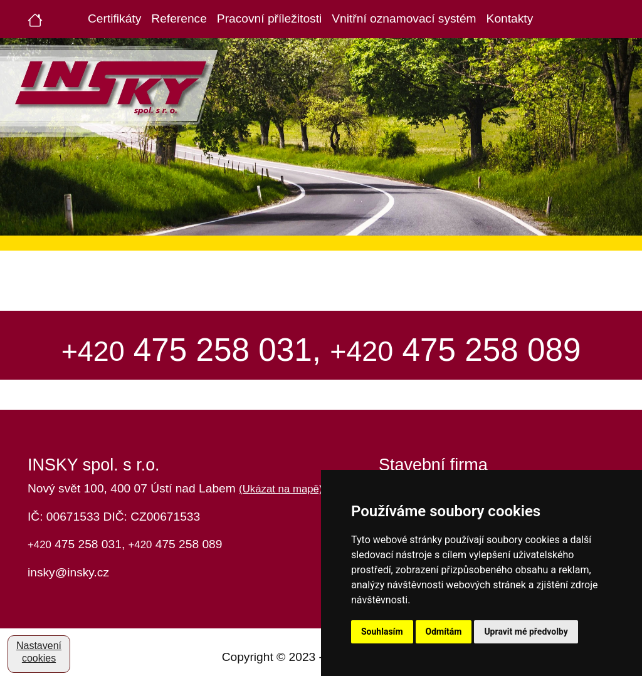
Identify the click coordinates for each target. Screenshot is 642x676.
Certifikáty (114, 18)
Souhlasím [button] (382, 632)
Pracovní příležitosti (269, 18)
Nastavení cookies (38, 651)
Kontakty (510, 18)
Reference (179, 18)
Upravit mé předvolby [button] (525, 632)
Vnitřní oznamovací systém (404, 18)
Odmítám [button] (444, 632)
